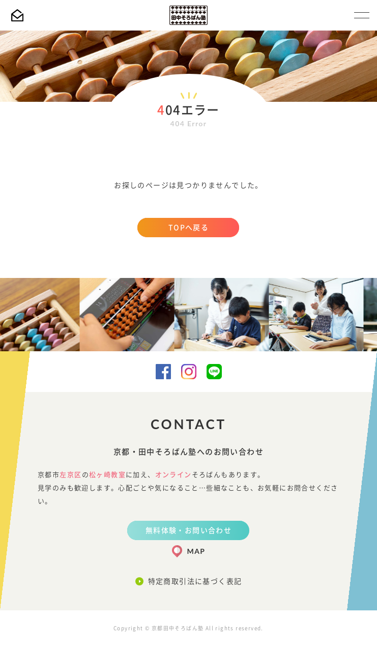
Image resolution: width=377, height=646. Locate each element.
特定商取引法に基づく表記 (195, 581)
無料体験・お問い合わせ (188, 530)
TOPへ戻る (188, 227)
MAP (196, 551)
